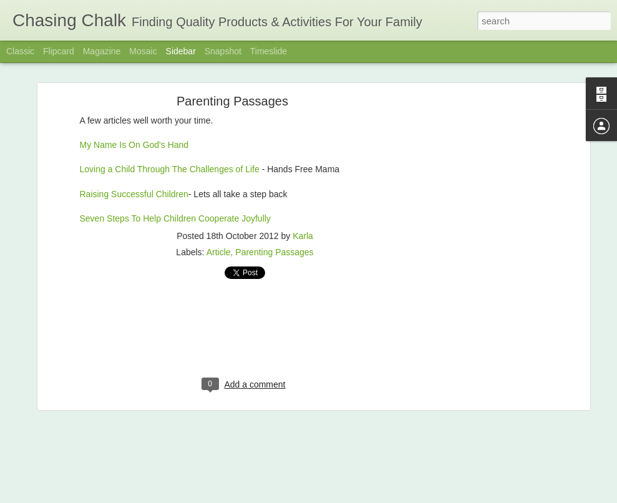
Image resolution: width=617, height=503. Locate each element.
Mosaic (143, 51)
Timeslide (268, 51)
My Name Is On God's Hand (134, 145)
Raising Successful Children (134, 194)
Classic (20, 51)
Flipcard (58, 51)
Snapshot (223, 51)
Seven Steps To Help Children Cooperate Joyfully (175, 218)
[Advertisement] (479, 297)
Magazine (102, 51)
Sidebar (181, 51)
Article (218, 252)
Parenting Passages (232, 101)
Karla (303, 236)
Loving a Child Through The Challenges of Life (171, 169)
